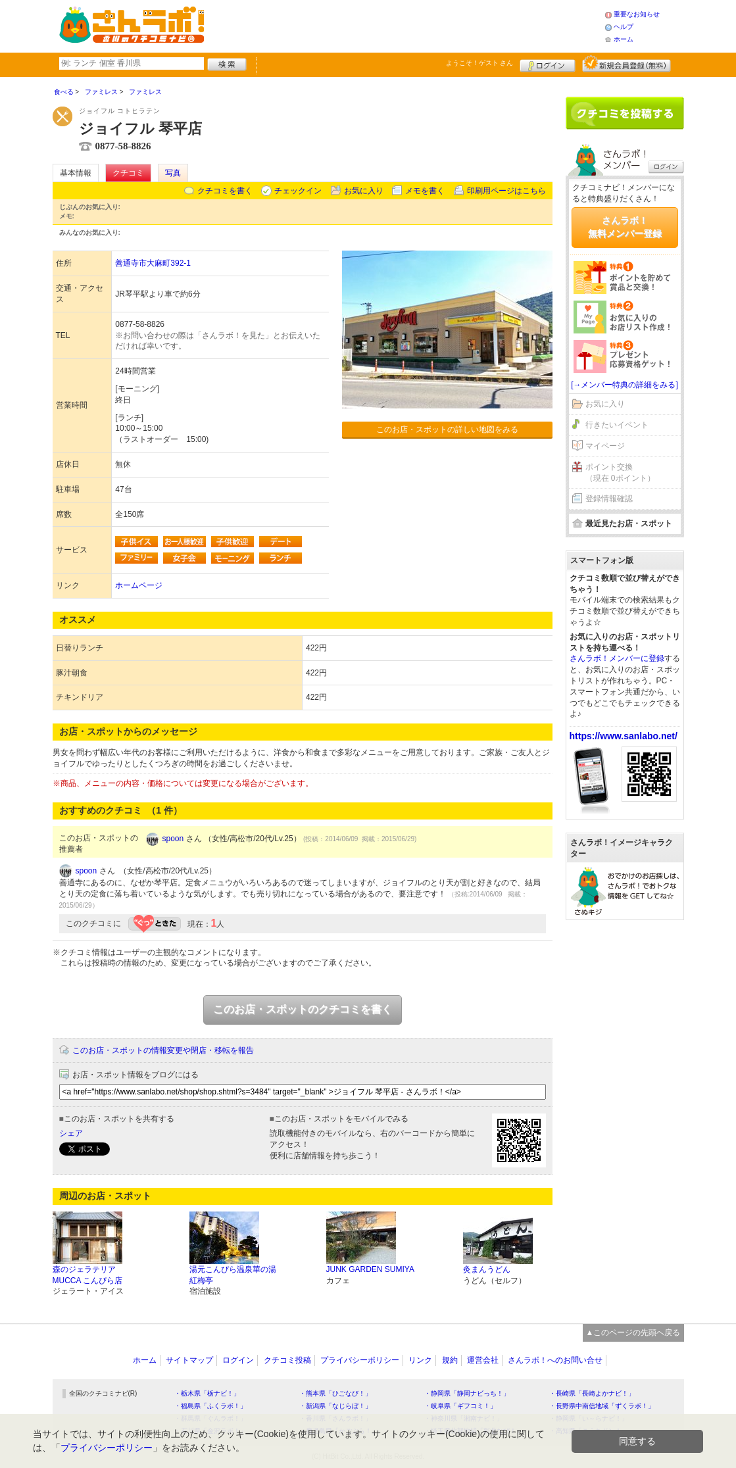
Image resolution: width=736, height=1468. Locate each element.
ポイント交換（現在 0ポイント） (620, 472)
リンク (420, 1360)
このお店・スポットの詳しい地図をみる (447, 429)
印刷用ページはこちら (506, 190)
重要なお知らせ (637, 14)
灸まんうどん (486, 1269)
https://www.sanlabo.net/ (623, 736)
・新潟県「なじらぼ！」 (335, 1405)
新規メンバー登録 (626, 63)
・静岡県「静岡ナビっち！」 (467, 1393)
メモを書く (425, 190)
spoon (173, 838)
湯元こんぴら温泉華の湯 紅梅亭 (232, 1275)
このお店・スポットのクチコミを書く (302, 1009)
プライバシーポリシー (359, 1360)
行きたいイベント (617, 424)
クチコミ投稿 (287, 1360)
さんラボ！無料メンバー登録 (625, 227)
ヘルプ (623, 26)
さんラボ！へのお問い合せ (555, 1360)
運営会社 (483, 1360)
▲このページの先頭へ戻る (633, 1332)
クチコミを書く (225, 190)
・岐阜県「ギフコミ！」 (460, 1405)
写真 (173, 173)
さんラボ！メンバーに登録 (617, 658)
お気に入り (363, 190)
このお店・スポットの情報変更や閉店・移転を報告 (163, 1050)
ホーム (623, 39)
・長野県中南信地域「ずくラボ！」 (601, 1405)
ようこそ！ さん (480, 62)
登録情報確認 (609, 498)
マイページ (605, 446)
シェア (71, 1133)
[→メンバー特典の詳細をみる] (624, 384)
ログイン (548, 63)
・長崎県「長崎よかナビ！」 (592, 1393)
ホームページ (138, 585)
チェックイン (298, 190)
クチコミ (128, 173)
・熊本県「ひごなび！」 (335, 1393)
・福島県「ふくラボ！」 (210, 1405)
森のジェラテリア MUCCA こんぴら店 (88, 1275)
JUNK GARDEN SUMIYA (370, 1269)
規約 (450, 1360)
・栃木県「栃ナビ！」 (207, 1393)
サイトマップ (189, 1360)
